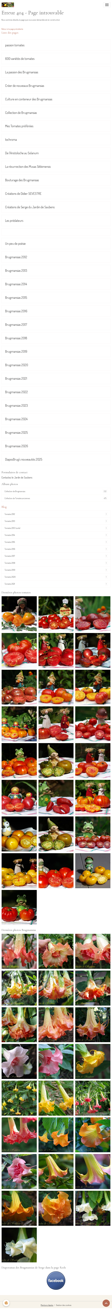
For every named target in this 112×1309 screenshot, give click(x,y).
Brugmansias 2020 (16, 365)
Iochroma (11, 139)
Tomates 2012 (56, 514)
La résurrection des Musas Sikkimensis (28, 166)
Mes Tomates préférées (19, 126)
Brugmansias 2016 (16, 311)
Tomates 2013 (56, 521)
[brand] (8, 4)
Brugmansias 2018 (16, 338)
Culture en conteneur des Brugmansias (28, 99)
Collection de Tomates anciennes (56, 498)
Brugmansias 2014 (16, 284)
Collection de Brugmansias (21, 113)
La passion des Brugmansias (21, 72)
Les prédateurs (14, 221)
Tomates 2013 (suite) (56, 528)
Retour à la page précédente (12, 29)
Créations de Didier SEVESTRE (23, 194)
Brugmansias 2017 (16, 325)
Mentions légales (47, 1305)
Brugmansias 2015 (16, 298)
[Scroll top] (106, 1303)
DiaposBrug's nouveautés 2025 (23, 459)
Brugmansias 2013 (16, 270)
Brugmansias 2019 (16, 351)
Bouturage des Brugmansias (22, 180)
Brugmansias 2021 (16, 378)
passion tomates (14, 45)
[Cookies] (6, 1303)
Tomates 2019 (56, 570)
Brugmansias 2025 (16, 432)
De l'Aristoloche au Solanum (22, 153)
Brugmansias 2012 (16, 257)
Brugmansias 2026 (16, 446)
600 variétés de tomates (20, 59)
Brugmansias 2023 (16, 405)
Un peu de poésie (15, 243)
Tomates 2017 (56, 556)
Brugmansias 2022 (16, 392)
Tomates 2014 (56, 535)
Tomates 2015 (56, 542)
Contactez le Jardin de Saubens (16, 477)
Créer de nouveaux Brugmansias (24, 86)
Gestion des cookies (63, 1305)
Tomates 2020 (56, 577)
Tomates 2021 (56, 584)
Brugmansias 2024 (16, 419)
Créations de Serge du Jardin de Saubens (30, 207)
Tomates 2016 (56, 549)
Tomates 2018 (56, 563)
